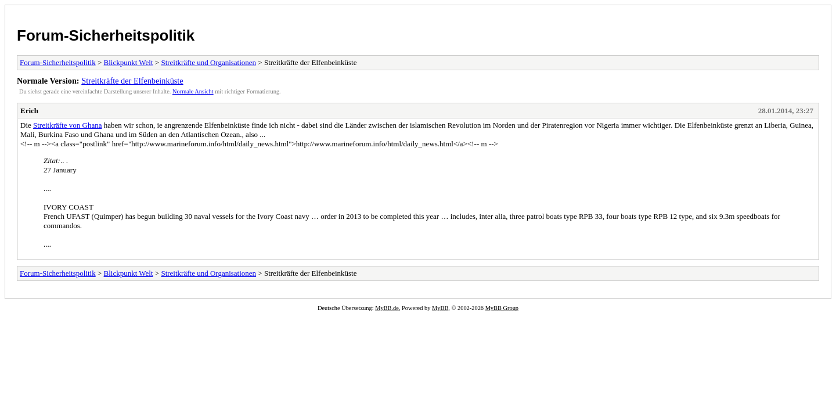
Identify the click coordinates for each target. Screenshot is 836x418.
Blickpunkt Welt (128, 62)
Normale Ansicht (193, 91)
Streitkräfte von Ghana (67, 125)
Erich (29, 110)
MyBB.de (387, 308)
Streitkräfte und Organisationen (208, 62)
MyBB (440, 308)
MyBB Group (501, 308)
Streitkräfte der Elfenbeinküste (132, 80)
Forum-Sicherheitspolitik (105, 35)
